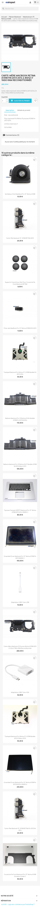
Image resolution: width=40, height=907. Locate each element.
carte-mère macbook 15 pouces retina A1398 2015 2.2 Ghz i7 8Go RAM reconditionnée (20, 647)
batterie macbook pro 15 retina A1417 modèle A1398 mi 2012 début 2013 (20, 465)
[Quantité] (3, 101)
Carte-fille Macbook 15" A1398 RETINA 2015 (20, 238)
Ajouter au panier (20, 100)
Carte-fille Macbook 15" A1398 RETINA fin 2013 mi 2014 (20, 829)
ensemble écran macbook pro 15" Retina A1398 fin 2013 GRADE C (20, 557)
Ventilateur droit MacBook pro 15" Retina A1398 (20, 194)
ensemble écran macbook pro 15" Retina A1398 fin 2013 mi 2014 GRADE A (20, 783)
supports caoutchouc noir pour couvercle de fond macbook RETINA (20, 283)
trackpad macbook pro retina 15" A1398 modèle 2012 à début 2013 (20, 737)
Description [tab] (10, 110)
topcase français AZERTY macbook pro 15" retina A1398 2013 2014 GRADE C (20, 511)
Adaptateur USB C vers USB (20, 602)
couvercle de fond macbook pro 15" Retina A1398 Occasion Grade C (20, 875)
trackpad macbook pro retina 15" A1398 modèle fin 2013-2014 (20, 373)
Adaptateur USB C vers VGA (20, 692)
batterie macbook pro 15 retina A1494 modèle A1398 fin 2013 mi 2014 (20, 419)
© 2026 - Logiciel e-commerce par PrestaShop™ (18, 904)
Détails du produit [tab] (23, 110)
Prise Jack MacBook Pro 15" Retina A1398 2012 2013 (20, 328)
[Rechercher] (20, 9)
